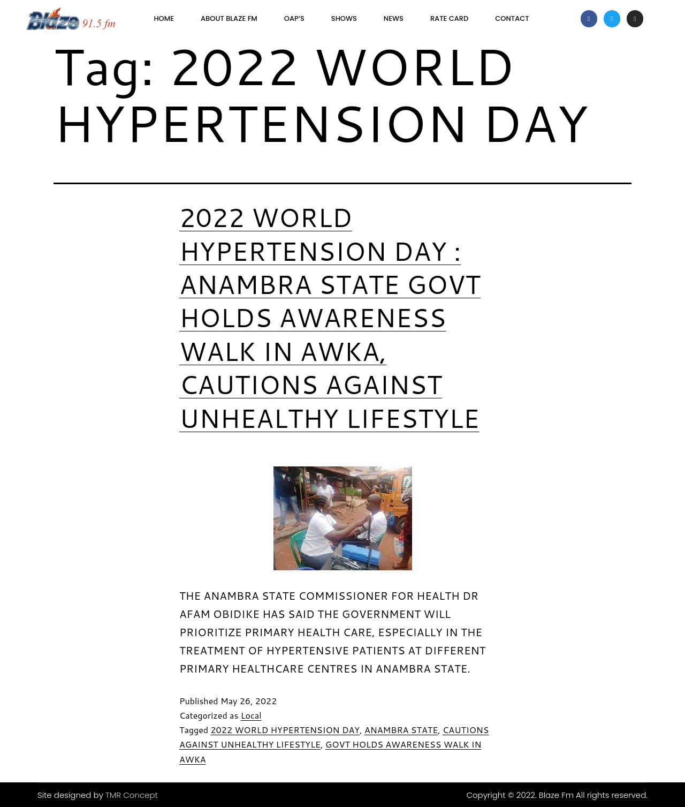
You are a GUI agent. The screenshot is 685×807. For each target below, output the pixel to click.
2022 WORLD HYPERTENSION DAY (285, 729)
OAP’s (294, 18)
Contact (512, 18)
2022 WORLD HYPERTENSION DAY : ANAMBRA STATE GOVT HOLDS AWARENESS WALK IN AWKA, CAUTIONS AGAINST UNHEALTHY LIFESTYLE (330, 317)
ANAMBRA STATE (401, 729)
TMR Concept (131, 795)
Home (164, 18)
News (394, 18)
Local (251, 715)
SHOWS (344, 18)
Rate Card (449, 18)
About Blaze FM (229, 18)
